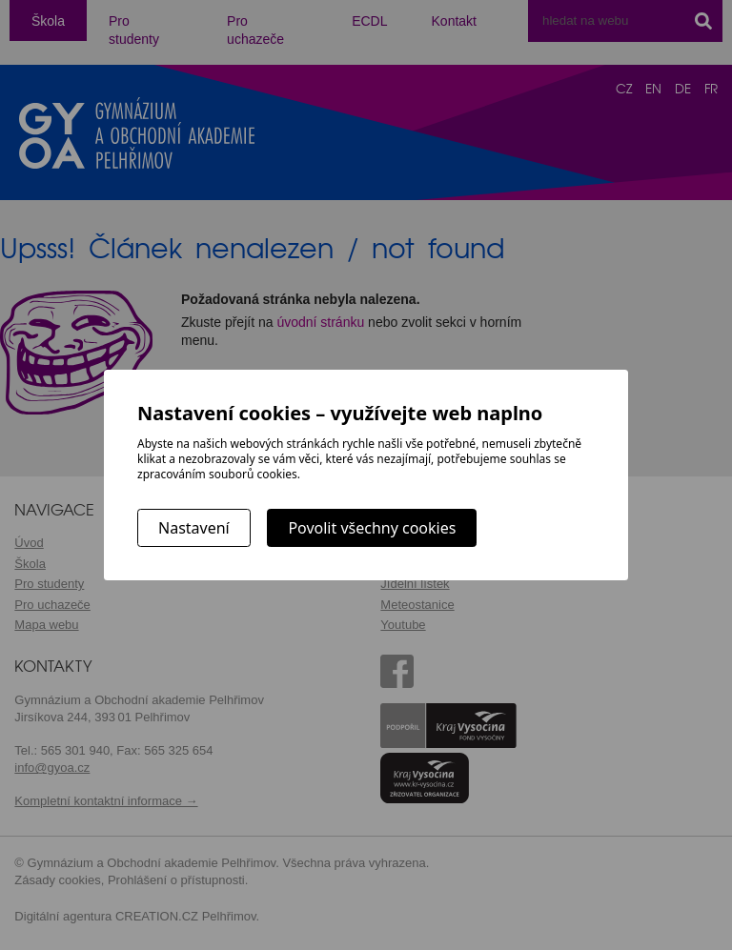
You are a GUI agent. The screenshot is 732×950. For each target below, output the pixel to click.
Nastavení (194, 527)
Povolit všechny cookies (372, 527)
